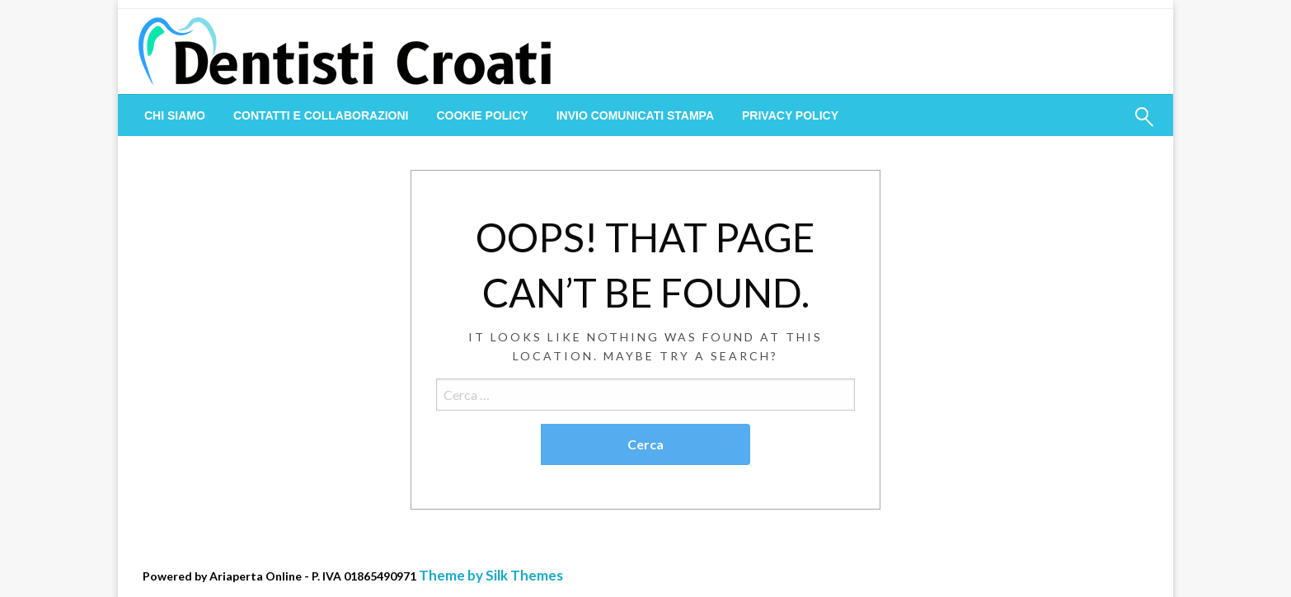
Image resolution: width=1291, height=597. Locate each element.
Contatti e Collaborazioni (321, 115)
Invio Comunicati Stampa (635, 115)
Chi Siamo (174, 115)
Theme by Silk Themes (491, 575)
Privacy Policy (790, 115)
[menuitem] (174, 115)
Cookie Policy (482, 115)
